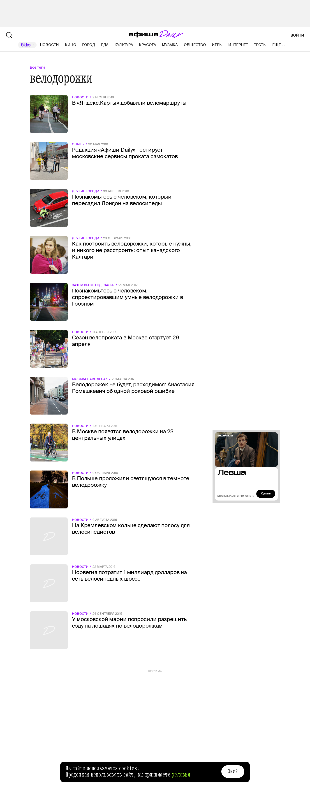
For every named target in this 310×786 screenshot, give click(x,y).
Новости (49, 44)
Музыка (170, 44)
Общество (195, 44)
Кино (70, 44)
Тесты (260, 44)
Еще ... (278, 45)
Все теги (37, 67)
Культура (124, 44)
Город (88, 44)
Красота (147, 44)
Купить (266, 493)
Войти (297, 35)
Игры (217, 44)
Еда (105, 44)
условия (181, 775)
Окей (233, 771)
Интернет (238, 44)
